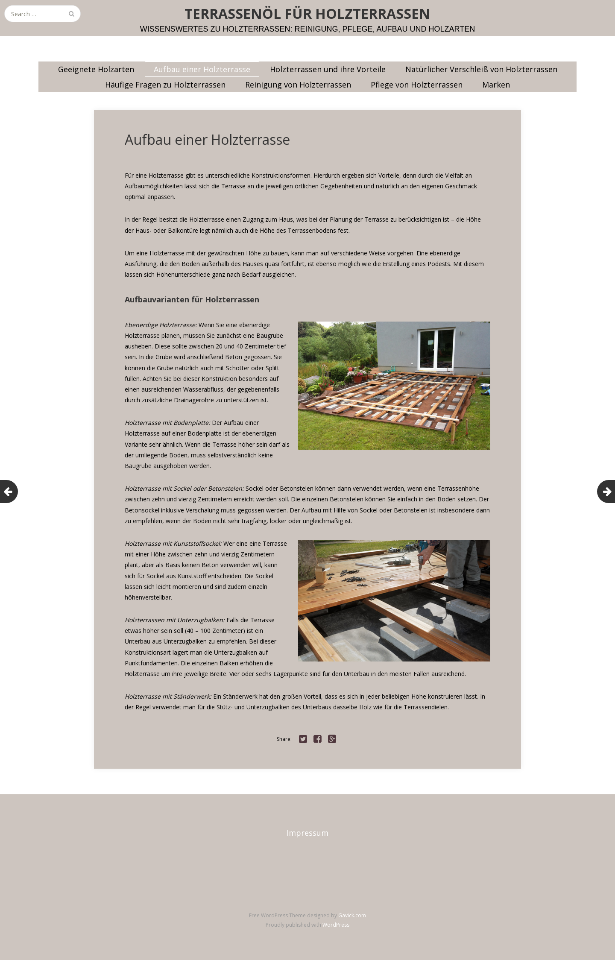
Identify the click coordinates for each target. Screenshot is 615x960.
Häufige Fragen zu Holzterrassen (165, 84)
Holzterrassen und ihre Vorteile (328, 69)
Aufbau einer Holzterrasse (202, 69)
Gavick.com (352, 915)
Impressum (307, 833)
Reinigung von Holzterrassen (298, 84)
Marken (496, 84)
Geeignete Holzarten (96, 69)
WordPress (335, 924)
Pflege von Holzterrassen (417, 84)
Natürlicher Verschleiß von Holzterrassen (481, 69)
